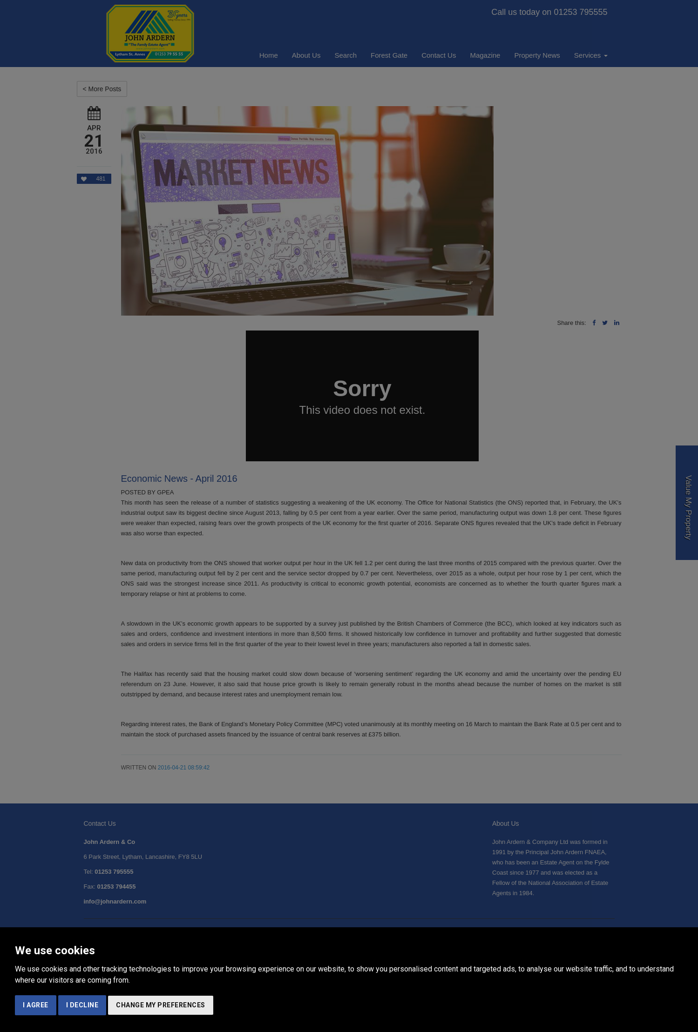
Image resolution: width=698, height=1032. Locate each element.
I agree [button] (35, 1005)
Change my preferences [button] (160, 1005)
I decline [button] (82, 1005)
